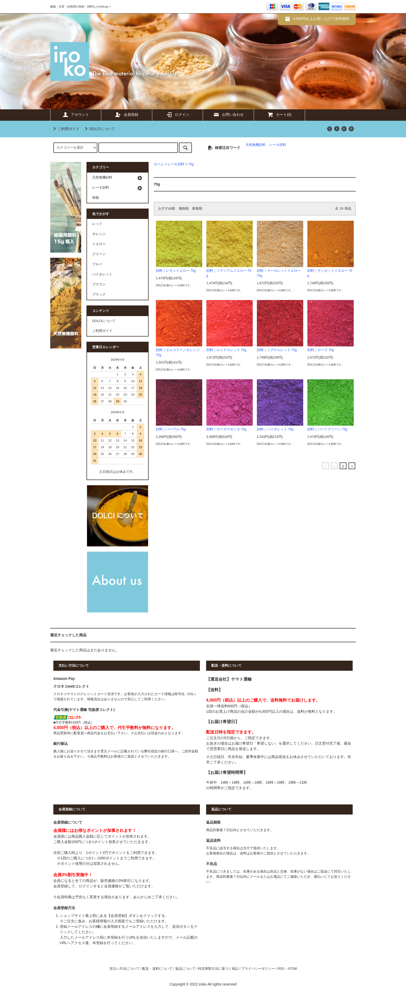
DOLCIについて (99, 129)
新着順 (197, 208)
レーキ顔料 (277, 145)
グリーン (99, 254)
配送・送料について (157, 968)
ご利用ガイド (65, 129)
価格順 (184, 208)
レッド (97, 224)
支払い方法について (124, 968)
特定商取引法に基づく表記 (218, 968)
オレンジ (99, 234)
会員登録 (126, 114)
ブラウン (99, 284)
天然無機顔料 (255, 145)
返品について (185, 968)
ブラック (99, 294)
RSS (281, 968)
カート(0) (279, 114)
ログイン (177, 114)
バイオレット (102, 274)
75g (191, 164)
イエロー (99, 244)
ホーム (159, 164)
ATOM (292, 968)
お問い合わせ (228, 114)
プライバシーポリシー (258, 968)
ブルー (97, 264)
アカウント (75, 114)
